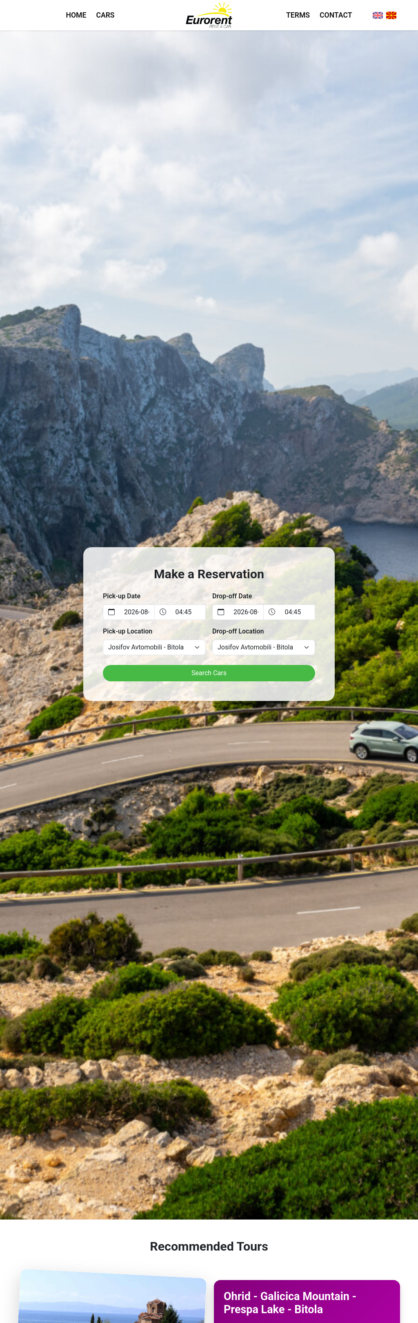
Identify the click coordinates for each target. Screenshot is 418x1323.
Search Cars (209, 673)
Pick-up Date (121, 596)
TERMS (298, 15)
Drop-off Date (232, 596)
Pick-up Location (127, 631)
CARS (105, 15)
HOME (76, 15)
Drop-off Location (238, 631)
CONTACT (336, 15)
